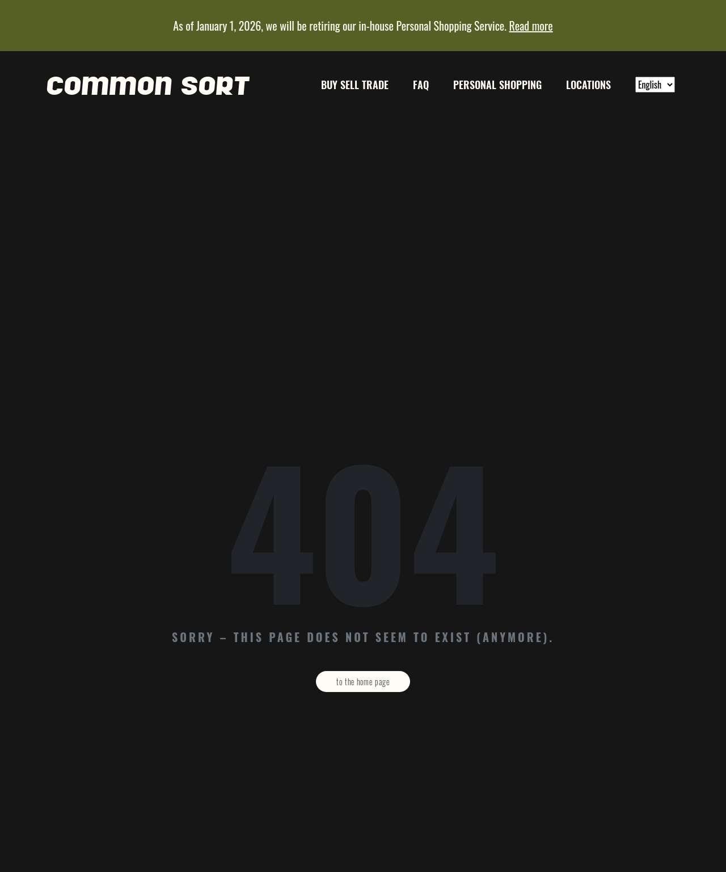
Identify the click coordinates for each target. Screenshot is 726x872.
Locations (588, 84)
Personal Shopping (497, 84)
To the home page (363, 681)
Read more (531, 25)
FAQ (421, 84)
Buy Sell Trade (355, 84)
